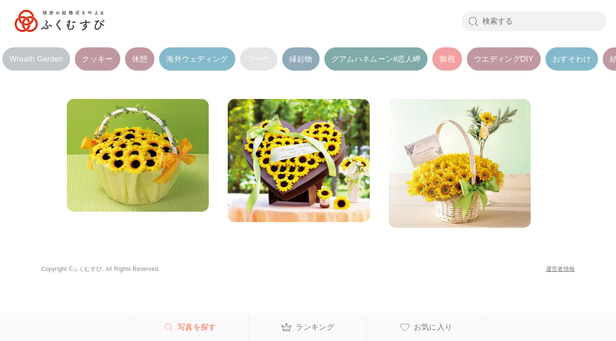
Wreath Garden (36, 59)
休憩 (140, 59)
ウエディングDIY (504, 59)
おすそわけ (572, 59)
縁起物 (300, 59)
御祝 (447, 59)
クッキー (97, 59)
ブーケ (258, 59)
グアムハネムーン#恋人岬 (376, 59)
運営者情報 (560, 269)
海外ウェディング (197, 59)
